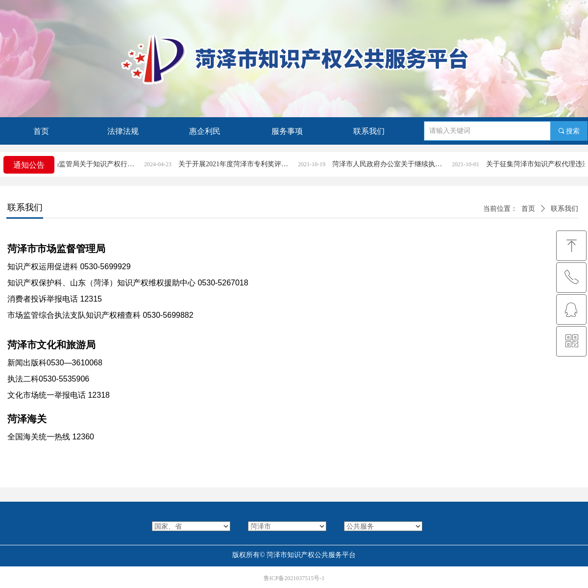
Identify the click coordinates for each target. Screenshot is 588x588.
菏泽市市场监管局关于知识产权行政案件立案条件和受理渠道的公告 (90, 164)
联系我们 (564, 208)
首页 (528, 208)
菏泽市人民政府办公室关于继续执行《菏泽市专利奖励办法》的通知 (398, 164)
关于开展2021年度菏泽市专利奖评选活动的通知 (244, 164)
